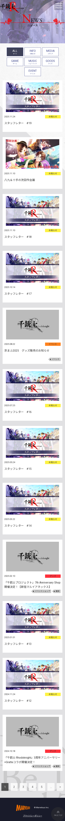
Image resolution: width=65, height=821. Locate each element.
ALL (15, 52)
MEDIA (50, 52)
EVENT (33, 72)
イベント (53, 344)
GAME (15, 62)
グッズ (53, 576)
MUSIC (33, 62)
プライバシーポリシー (32, 816)
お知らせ (53, 116)
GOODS (50, 62)
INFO (33, 52)
